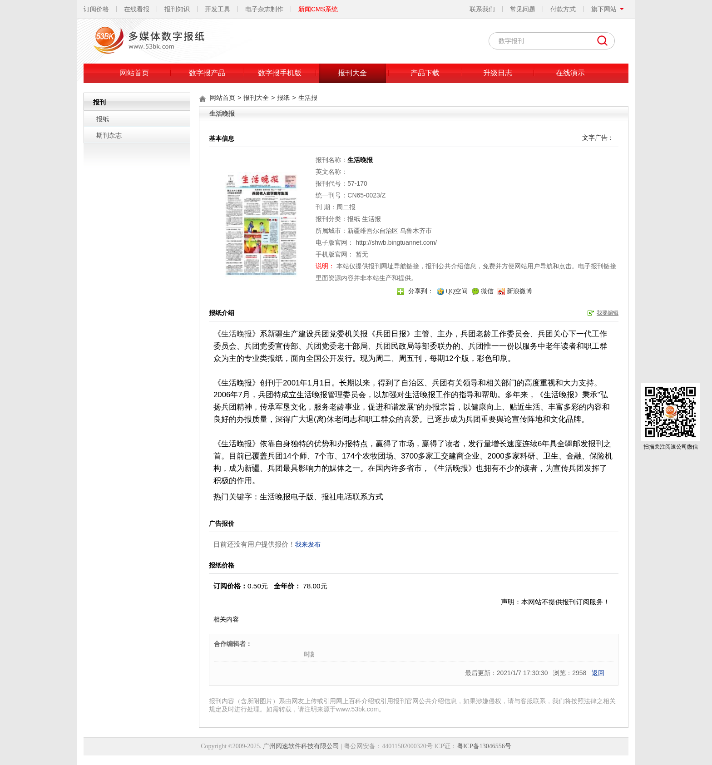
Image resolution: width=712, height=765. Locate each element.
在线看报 (136, 9)
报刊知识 (177, 9)
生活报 (307, 97)
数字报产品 (207, 73)
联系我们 (482, 9)
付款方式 (563, 9)
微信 (487, 291)
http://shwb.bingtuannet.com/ (396, 242)
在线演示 (570, 73)
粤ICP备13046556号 (484, 746)
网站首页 (134, 73)
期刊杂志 (109, 135)
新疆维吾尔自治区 (372, 230)
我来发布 (308, 544)
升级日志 (497, 73)
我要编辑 (607, 313)
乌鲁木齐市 (416, 230)
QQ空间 (457, 291)
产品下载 (425, 73)
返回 (598, 672)
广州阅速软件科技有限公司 (301, 746)
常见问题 (522, 9)
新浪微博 (519, 291)
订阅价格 (96, 9)
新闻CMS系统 (318, 9)
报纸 (102, 119)
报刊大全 (352, 73)
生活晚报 (236, 334)
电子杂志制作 (264, 9)
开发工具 (217, 9)
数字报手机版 (280, 73)
